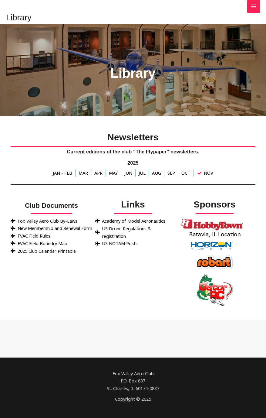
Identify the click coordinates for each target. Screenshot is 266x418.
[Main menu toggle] (253, 6)
